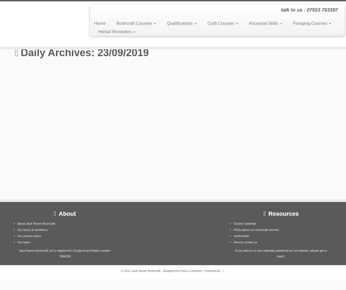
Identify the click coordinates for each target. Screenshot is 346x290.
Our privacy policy (29, 236)
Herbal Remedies (116, 31)
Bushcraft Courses (136, 23)
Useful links (241, 236)
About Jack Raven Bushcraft (36, 223)
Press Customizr (191, 270)
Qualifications (182, 23)
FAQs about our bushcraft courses (256, 229)
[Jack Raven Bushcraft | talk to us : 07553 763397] (40, 24)
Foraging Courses (312, 23)
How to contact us (245, 242)
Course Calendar (245, 223)
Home (100, 23)
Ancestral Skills (265, 23)
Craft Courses (222, 23)
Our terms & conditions (33, 229)
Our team (24, 242)
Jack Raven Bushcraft (146, 270)
